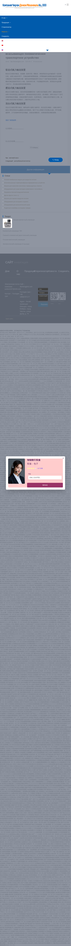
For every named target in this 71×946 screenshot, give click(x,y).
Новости (6, 32)
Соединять (5, 37)
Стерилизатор (7, 27)
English (5, 41)
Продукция (6, 23)
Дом (3, 13)
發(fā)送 (45, 485)
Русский (6, 50)
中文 (4, 46)
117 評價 (40, 468)
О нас (5, 18)
